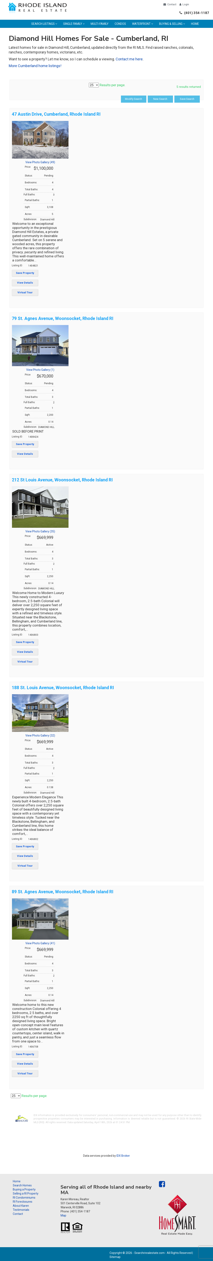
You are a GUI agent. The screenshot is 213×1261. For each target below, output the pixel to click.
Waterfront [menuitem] (142, 23)
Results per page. (107, 85)
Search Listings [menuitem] (44, 23)
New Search (162, 98)
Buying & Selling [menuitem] (172, 23)
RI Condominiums (24, 1197)
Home (195, 23)
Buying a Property (24, 1189)
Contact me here (129, 59)
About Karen (21, 1205)
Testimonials (21, 1209)
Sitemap (115, 1257)
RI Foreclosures (22, 1201)
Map (63, 1215)
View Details (25, 282)
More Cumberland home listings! (35, 66)
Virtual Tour (25, 292)
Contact (169, 4)
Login (184, 4)
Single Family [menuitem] (74, 23)
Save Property (25, 272)
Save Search (187, 98)
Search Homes (22, 1185)
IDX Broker (123, 1155)
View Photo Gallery (40, 162)
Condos (120, 23)
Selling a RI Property (25, 1193)
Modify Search (136, 98)
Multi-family (100, 23)
